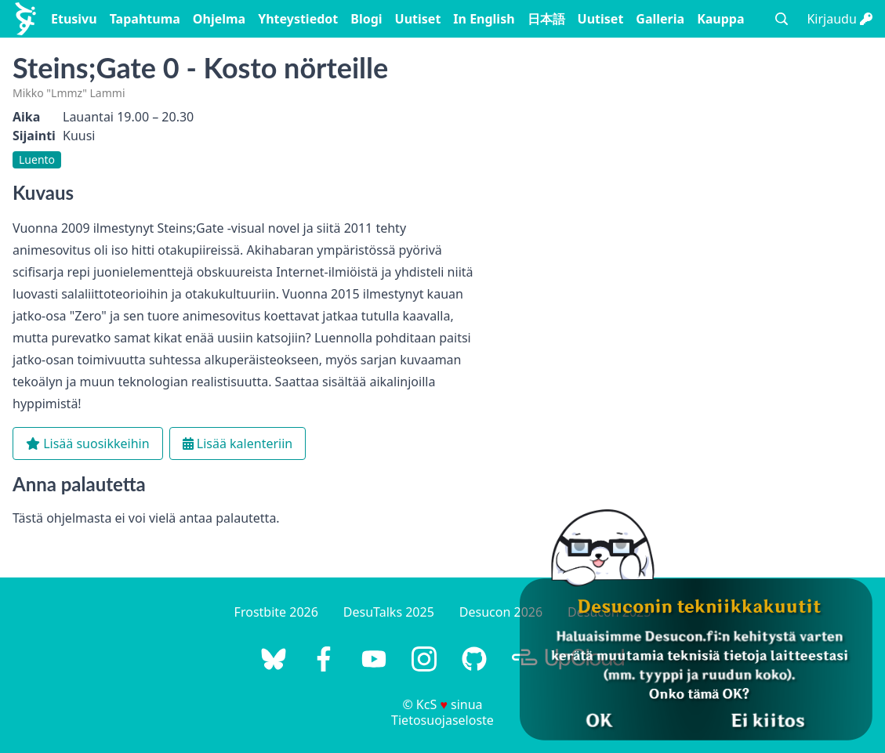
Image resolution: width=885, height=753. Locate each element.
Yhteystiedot (298, 18)
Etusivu (74, 18)
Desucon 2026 (500, 612)
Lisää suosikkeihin (88, 443)
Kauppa (720, 18)
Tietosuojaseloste (442, 720)
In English (483, 18)
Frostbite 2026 (276, 612)
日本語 (546, 18)
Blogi (366, 18)
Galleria (660, 18)
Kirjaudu (839, 18)
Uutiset (418, 18)
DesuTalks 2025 (388, 612)
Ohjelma (219, 18)
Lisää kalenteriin (238, 443)
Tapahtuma (145, 18)
